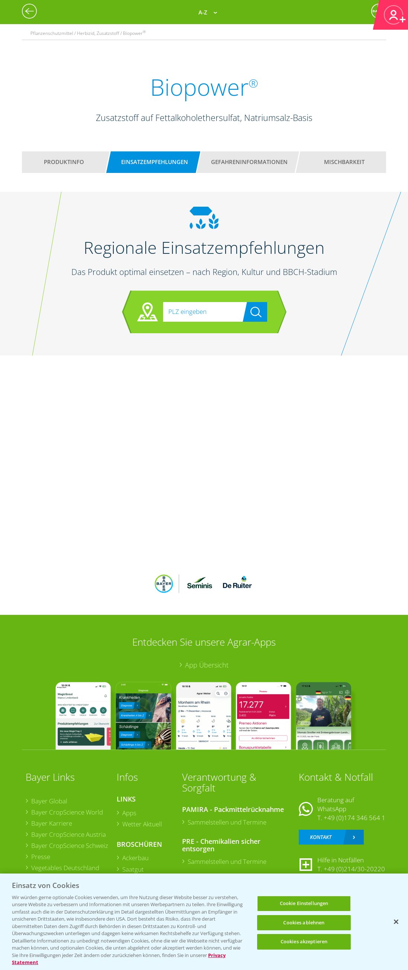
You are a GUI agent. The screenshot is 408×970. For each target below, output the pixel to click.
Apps (129, 813)
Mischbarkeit (344, 162)
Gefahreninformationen (249, 162)
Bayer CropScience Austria (68, 834)
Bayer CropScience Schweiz (69, 845)
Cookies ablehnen (303, 922)
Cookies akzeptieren (304, 941)
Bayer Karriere (51, 823)
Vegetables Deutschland (65, 868)
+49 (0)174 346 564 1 (354, 817)
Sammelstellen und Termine (226, 822)
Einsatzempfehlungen (154, 162)
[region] (204, 922)
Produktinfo (64, 162)
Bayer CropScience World (67, 812)
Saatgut (132, 869)
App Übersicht (207, 665)
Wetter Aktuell (142, 824)
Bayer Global (49, 801)
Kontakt (320, 836)
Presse (40, 856)
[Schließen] (396, 922)
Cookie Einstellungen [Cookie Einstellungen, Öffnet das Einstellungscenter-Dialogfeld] (304, 903)
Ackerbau (135, 857)
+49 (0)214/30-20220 (354, 869)
